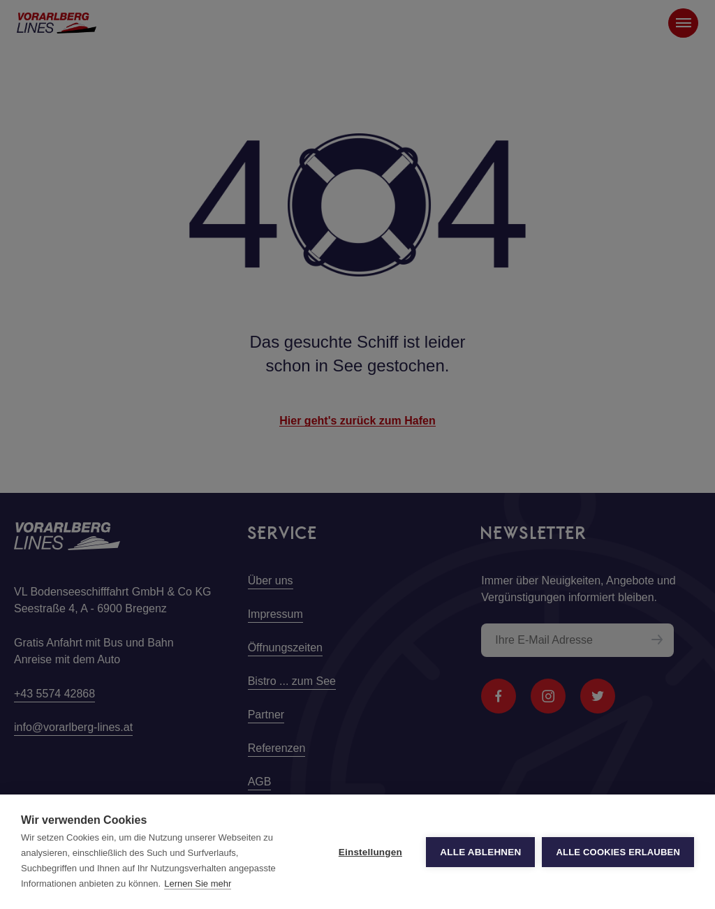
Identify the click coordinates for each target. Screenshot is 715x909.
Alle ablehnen (480, 852)
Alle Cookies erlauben (618, 852)
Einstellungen (370, 852)
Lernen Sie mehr (197, 883)
